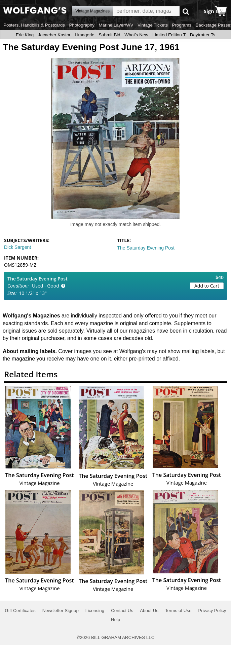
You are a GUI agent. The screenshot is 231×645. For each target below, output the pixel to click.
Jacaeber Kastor (54, 34)
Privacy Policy (212, 610)
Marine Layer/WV (116, 25)
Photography (81, 25)
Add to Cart (206, 285)
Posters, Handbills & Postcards (34, 25)
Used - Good (45, 285)
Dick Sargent (17, 247)
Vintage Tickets (153, 25)
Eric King (25, 34)
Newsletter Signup (60, 610)
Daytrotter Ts (202, 34)
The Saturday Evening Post (146, 248)
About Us (149, 610)
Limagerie (84, 34)
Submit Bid (109, 34)
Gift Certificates (20, 610)
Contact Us (122, 610)
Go (186, 11)
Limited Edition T (169, 34)
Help (115, 619)
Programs (182, 25)
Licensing (94, 610)
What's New (136, 34)
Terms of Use (178, 610)
